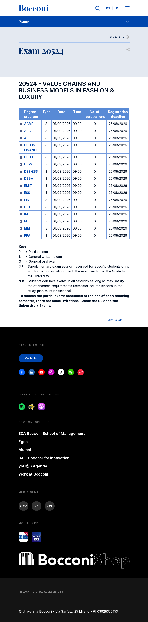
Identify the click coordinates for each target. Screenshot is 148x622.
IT (117, 8)
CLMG (29, 164)
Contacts (31, 358)
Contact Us (120, 37)
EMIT (28, 186)
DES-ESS (31, 171)
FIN (26, 200)
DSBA (28, 178)
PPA (27, 235)
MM (27, 228)
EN (108, 8)
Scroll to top (117, 319)
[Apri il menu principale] (127, 8)
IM (26, 214)
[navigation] (74, 21)
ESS (27, 193)
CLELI (28, 157)
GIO (27, 207)
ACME (28, 124)
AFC (27, 131)
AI (25, 138)
